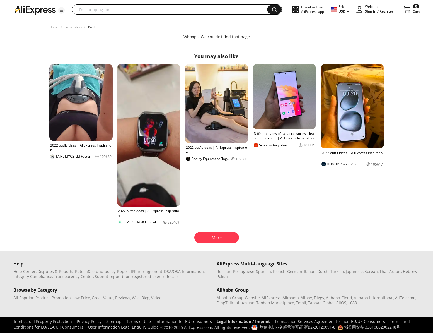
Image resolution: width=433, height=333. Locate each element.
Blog (145, 297)
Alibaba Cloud (339, 297)
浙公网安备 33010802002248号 (369, 327)
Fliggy (319, 297)
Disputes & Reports (55, 271)
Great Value (102, 297)
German (294, 271)
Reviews (122, 297)
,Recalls (172, 276)
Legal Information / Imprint (243, 321)
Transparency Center (73, 276)
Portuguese (243, 271)
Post (91, 27)
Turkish (337, 271)
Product (42, 297)
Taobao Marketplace (275, 302)
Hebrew (410, 271)
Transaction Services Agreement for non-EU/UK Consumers (330, 321)
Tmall (301, 302)
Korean (371, 271)
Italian (310, 271)
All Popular (23, 297)
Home (54, 27)
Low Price (81, 297)
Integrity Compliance (32, 276)
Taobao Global (321, 302)
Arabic (395, 271)
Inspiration (73, 27)
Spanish (263, 271)
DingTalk (225, 302)
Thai (383, 271)
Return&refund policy (95, 271)
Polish (222, 276)
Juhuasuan (244, 302)
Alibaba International (373, 297)
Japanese (354, 271)
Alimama (290, 297)
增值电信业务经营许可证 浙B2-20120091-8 (297, 327)
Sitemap (114, 321)
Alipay (306, 297)
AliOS (341, 302)
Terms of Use (138, 321)
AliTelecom (405, 297)
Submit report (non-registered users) (129, 276)
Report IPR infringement (139, 271)
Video (156, 297)
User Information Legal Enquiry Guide (123, 327)
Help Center (24, 271)
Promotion (61, 297)
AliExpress (271, 297)
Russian (224, 271)
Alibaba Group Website (238, 297)
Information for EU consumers (184, 321)
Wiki (136, 297)
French (279, 271)
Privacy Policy (89, 321)
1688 (352, 302)
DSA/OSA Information (184, 271)
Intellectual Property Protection (43, 321)
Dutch (322, 271)
